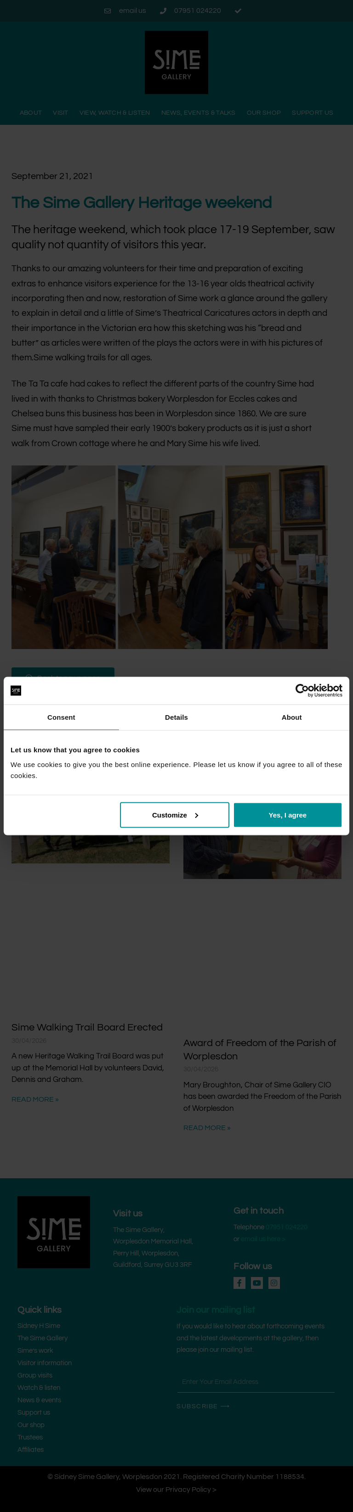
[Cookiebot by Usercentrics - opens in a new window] (302, 691)
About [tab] (292, 717)
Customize (175, 814)
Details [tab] (176, 717)
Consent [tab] (61, 717)
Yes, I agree (288, 814)
